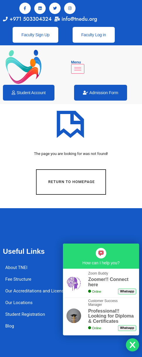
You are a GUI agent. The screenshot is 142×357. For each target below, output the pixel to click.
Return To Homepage (71, 182)
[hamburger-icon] (77, 69)
